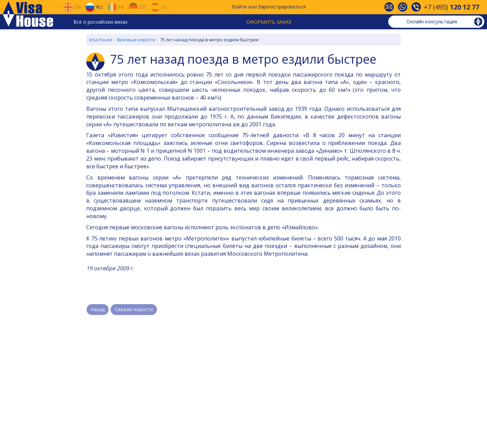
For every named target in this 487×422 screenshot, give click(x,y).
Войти (239, 6)
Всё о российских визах (100, 22)
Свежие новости (134, 309)
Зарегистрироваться (282, 6)
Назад (98, 309)
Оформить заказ (269, 22)
